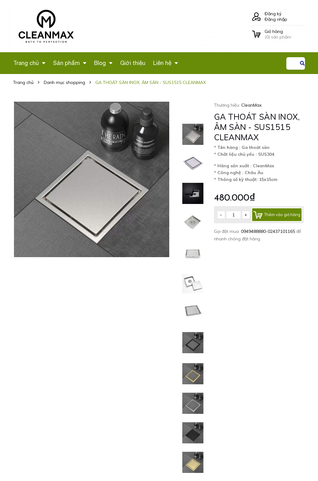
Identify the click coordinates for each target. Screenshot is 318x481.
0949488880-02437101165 (268, 231)
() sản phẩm (285, 34)
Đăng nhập (276, 19)
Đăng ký (273, 13)
